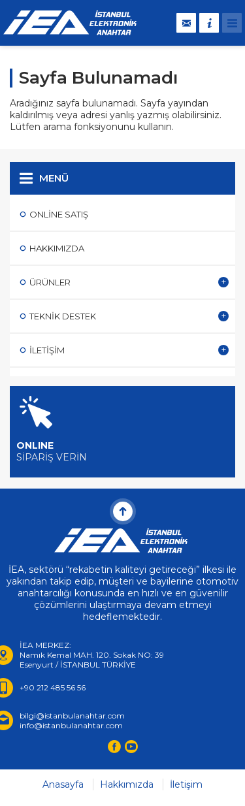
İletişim (186, 784)
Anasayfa (63, 784)
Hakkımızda (127, 784)
